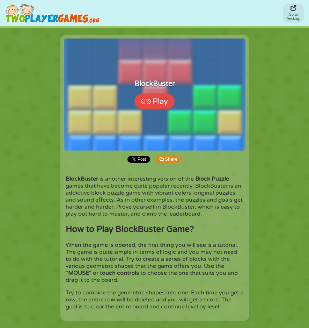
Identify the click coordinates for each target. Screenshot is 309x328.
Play (154, 101)
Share (168, 159)
